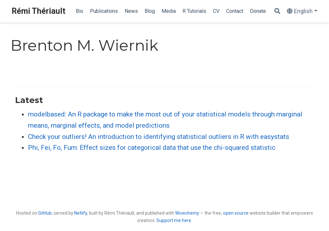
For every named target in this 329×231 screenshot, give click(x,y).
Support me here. (174, 220)
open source (236, 213)
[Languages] (302, 11)
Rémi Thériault (39, 11)
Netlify (80, 213)
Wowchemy (187, 213)
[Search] (277, 11)
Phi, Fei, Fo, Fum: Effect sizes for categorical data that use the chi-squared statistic (151, 147)
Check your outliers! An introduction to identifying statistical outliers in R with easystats (158, 137)
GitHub (45, 213)
